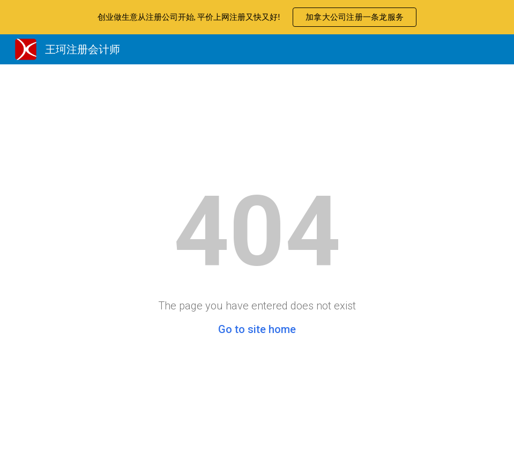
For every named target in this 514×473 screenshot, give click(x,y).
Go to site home (257, 329)
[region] (257, 17)
